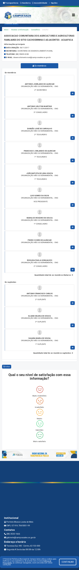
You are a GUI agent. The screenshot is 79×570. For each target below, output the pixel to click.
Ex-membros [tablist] (39, 66)
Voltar (6, 367)
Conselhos (35, 30)
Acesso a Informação (20, 30)
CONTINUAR (68, 562)
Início (6, 30)
